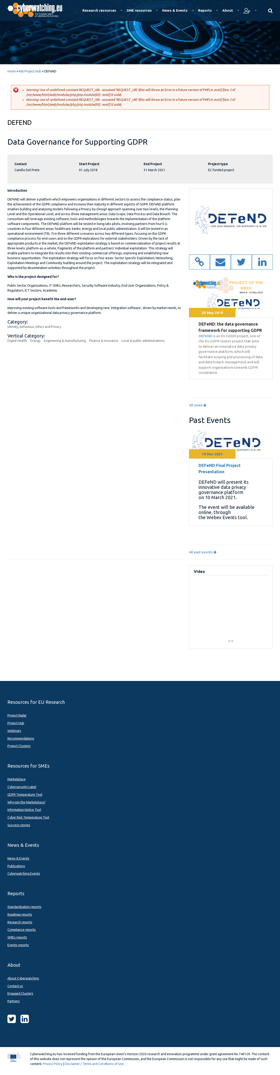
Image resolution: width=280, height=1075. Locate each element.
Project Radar (17, 715)
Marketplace (16, 779)
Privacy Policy (52, 1064)
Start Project (89, 164)
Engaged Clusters (20, 993)
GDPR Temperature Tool (24, 794)
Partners (13, 1001)
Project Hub (15, 723)
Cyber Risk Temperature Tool (28, 817)
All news (197, 405)
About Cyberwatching (23, 978)
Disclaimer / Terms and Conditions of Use (94, 1064)
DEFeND (205, 336)
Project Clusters (19, 746)
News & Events (18, 858)
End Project (153, 164)
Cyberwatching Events (23, 873)
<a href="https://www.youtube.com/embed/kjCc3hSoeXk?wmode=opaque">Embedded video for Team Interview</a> (232, 606)
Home (11, 71)
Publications (16, 866)
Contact (20, 164)
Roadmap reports (19, 914)
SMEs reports (17, 937)
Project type (218, 164)
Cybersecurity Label (21, 787)
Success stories (18, 825)
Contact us (15, 986)
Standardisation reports (24, 907)
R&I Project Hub (30, 71)
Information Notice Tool (24, 810)
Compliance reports (21, 930)
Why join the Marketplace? (26, 802)
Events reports (18, 945)
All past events (202, 552)
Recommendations (20, 738)
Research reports (19, 922)
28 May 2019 (212, 313)
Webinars (14, 731)
